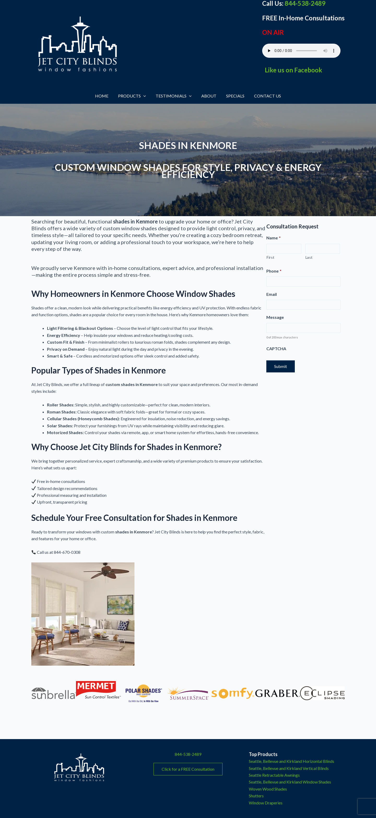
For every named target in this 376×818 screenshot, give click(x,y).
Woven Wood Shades (268, 788)
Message (275, 317)
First (270, 257)
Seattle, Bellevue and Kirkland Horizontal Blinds (291, 761)
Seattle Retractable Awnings (274, 775)
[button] (145, 96)
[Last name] (322, 249)
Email (271, 294)
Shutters (256, 795)
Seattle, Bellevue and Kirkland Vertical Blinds (289, 768)
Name (273, 237)
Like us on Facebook (292, 70)
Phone (273, 270)
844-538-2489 (188, 754)
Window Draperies (266, 802)
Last (309, 257)
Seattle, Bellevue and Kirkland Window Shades (290, 781)
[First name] (283, 249)
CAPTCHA (276, 348)
